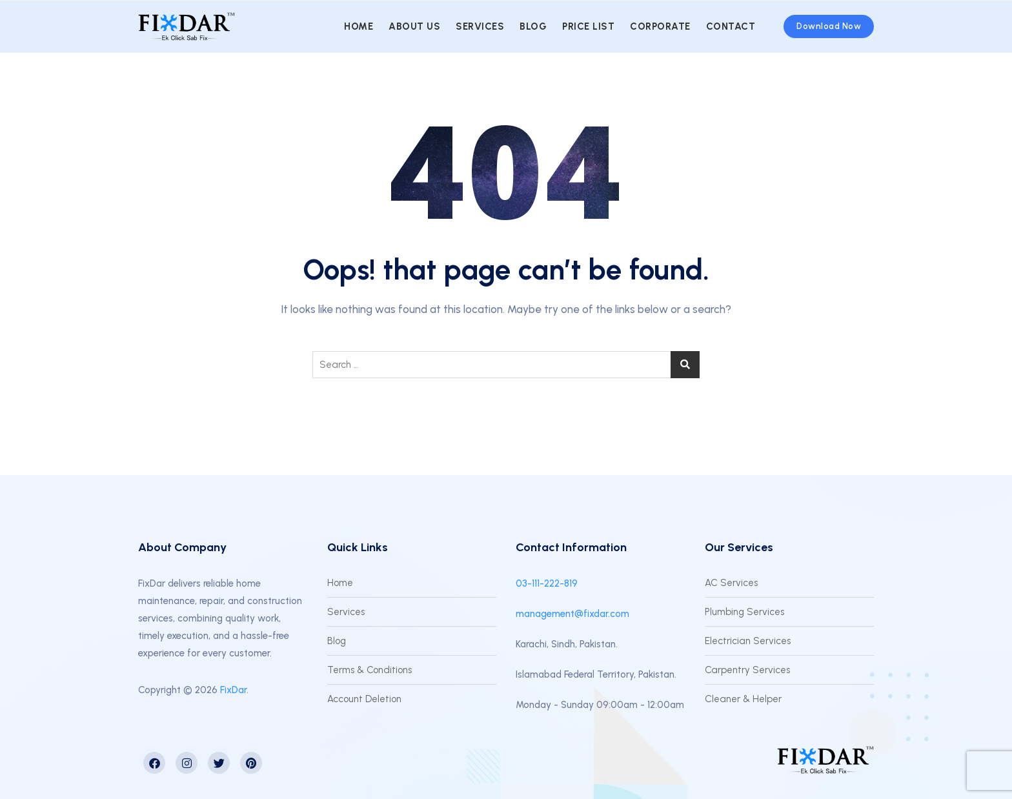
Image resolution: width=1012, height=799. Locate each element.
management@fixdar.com (572, 614)
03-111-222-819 (547, 583)
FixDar (233, 690)
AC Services (731, 583)
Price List (588, 26)
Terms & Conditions (369, 670)
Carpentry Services (747, 670)
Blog (533, 26)
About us (414, 26)
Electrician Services (748, 641)
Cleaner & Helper (743, 699)
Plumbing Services (744, 612)
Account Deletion (364, 699)
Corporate (660, 26)
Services (480, 26)
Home (358, 26)
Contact (731, 26)
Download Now (828, 26)
